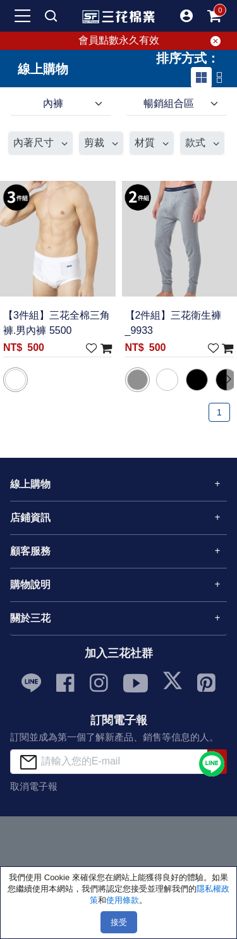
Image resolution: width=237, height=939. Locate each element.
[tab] (201, 77)
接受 (119, 922)
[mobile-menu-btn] (22, 15)
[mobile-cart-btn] (214, 15)
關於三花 (30, 618)
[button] (186, 15)
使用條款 (122, 900)
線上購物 (30, 484)
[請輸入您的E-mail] (109, 761)
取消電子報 (34, 786)
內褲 (53, 103)
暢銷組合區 (168, 103)
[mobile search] (50, 15)
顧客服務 (30, 551)
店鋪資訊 (30, 517)
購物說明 (30, 584)
